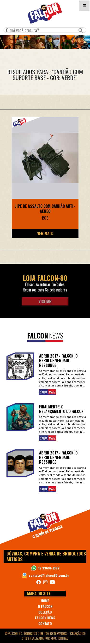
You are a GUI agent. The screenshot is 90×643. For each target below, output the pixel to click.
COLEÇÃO (45, 612)
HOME (45, 600)
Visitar (45, 301)
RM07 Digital (59, 638)
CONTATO (45, 623)
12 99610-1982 (49, 567)
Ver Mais (45, 233)
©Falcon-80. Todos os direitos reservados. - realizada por (45, 636)
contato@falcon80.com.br (49, 575)
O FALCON (45, 606)
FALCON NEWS (45, 617)
